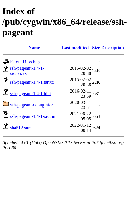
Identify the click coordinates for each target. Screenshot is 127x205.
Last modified (75, 47)
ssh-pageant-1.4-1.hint (30, 93)
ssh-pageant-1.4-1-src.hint (34, 116)
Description (112, 47)
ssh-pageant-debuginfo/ (31, 104)
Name (34, 47)
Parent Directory (25, 61)
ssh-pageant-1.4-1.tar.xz (32, 82)
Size (96, 47)
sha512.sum (21, 127)
